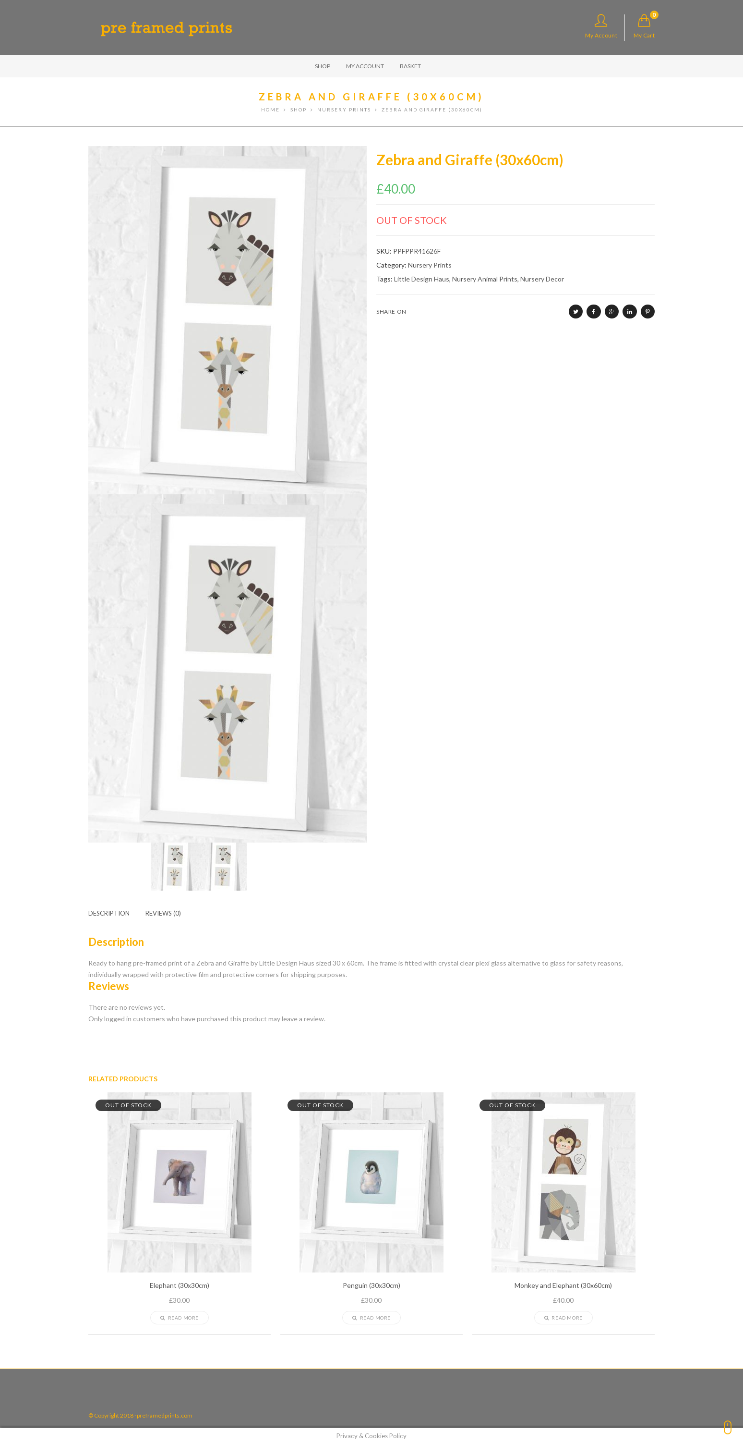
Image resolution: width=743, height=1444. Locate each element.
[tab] (116, 913)
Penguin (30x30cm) (371, 1285)
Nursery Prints (430, 265)
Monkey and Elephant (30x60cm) (563, 1285)
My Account (601, 26)
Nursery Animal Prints (484, 279)
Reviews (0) (163, 913)
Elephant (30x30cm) (179, 1285)
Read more (179, 1318)
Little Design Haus (421, 279)
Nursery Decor (542, 279)
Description (109, 913)
